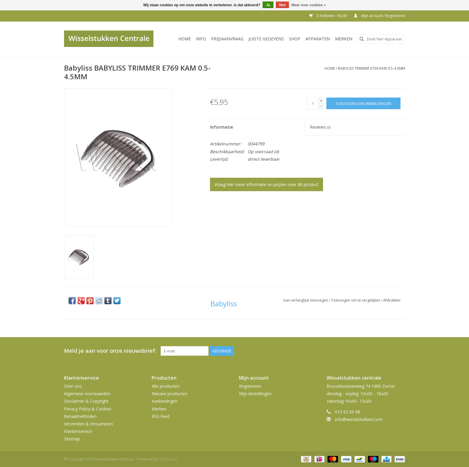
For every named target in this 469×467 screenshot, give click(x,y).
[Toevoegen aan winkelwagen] (363, 103)
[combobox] (381, 39)
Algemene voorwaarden (87, 393)
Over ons (73, 386)
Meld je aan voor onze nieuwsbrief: (110, 351)
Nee (282, 5)
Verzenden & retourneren (88, 424)
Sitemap (72, 439)
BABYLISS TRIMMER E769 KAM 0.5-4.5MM (371, 68)
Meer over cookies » (309, 5)
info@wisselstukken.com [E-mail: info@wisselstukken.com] (359, 419)
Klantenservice (78, 431)
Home (184, 39)
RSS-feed (160, 416)
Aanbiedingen (165, 401)
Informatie (221, 127)
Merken (343, 39)
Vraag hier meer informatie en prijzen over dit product (266, 184)
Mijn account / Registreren (379, 15)
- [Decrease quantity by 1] (321, 106)
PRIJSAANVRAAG (227, 39)
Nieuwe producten (169, 393)
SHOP (294, 39)
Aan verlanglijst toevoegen (306, 300)
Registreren (250, 386)
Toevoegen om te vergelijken (356, 300)
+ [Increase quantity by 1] (321, 100)
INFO (201, 39)
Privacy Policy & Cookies (88, 409)
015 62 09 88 (347, 412)
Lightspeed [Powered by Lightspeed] (167, 459)
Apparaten (317, 39)
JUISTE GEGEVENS (266, 39)
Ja (268, 5)
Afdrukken (392, 300)
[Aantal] (313, 103)
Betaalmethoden (80, 416)
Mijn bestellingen (255, 393)
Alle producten (165, 386)
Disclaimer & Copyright (86, 401)
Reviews (320, 127)
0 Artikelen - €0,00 (328, 15)
